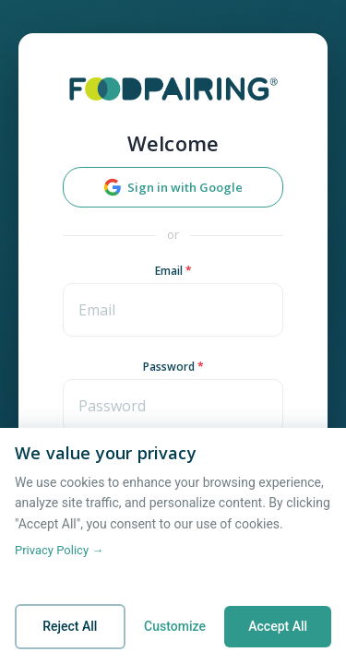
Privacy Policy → (59, 550)
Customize (175, 626)
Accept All (277, 626)
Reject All (69, 626)
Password (173, 366)
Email (173, 271)
